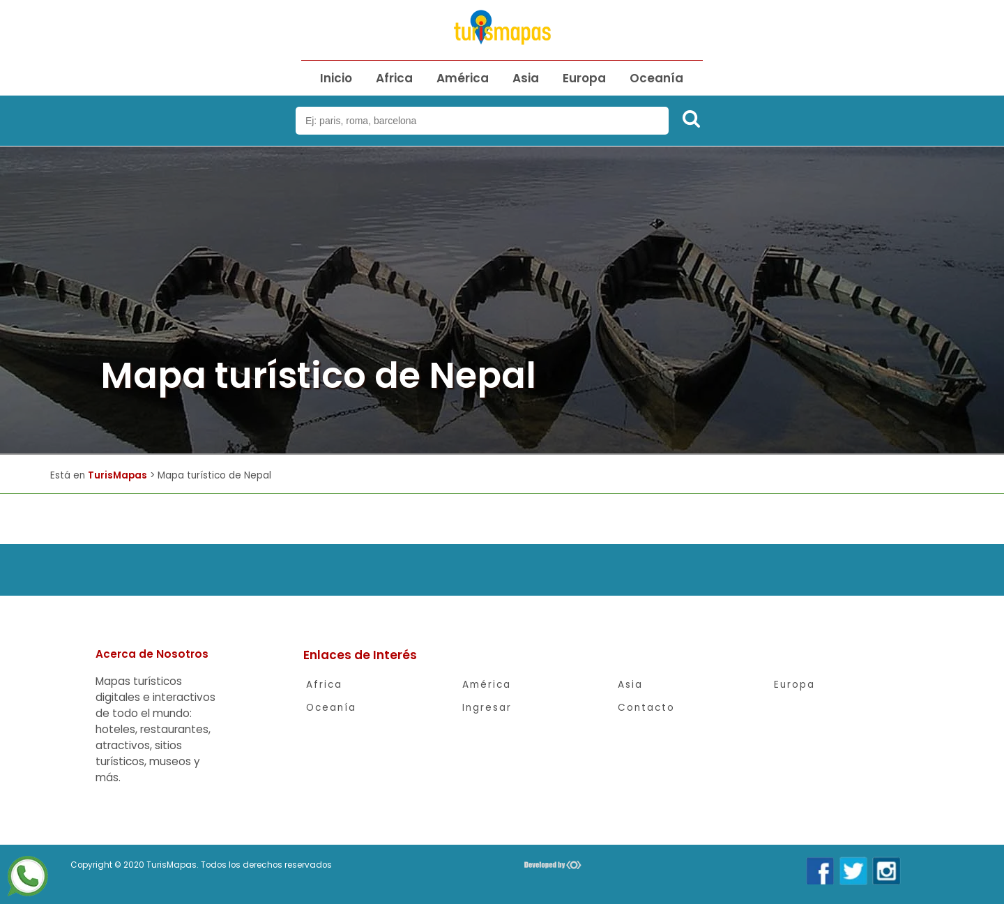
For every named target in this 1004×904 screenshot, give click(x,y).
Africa (394, 78)
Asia (525, 78)
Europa (584, 78)
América (462, 78)
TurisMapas (117, 475)
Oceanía (656, 78)
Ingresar (487, 707)
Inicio (336, 78)
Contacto (646, 707)
